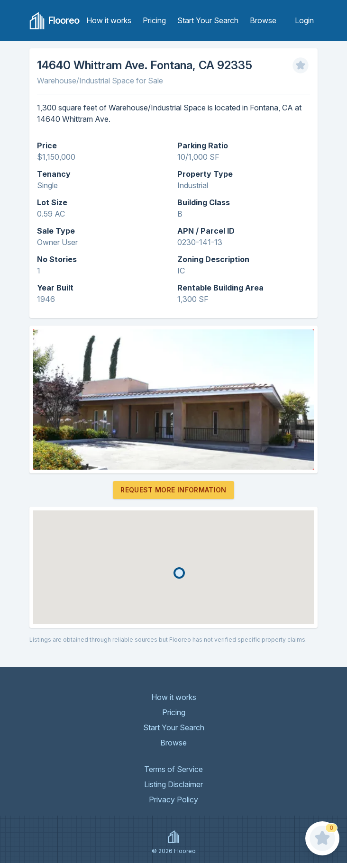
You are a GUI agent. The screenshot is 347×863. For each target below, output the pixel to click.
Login (304, 20)
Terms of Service (173, 769)
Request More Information (173, 490)
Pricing (154, 20)
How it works (108, 20)
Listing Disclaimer (173, 784)
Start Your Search (207, 20)
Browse (263, 20)
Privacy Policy (173, 799)
